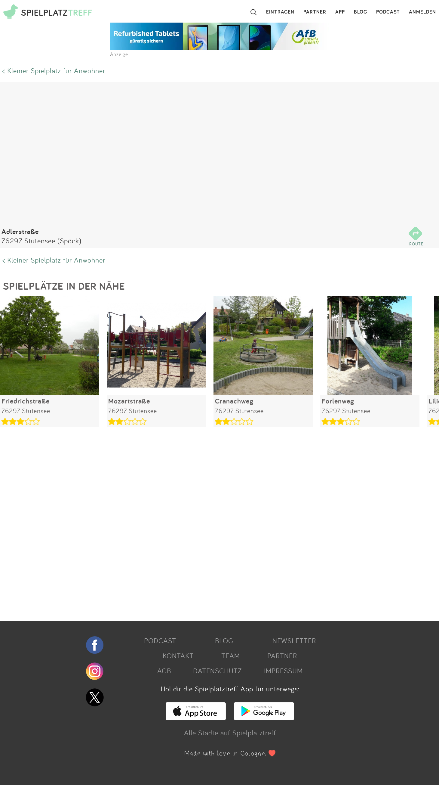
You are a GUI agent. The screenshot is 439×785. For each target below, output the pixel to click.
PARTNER (314, 12)
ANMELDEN (422, 12)
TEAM (230, 655)
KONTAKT (178, 655)
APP (340, 12)
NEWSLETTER (294, 640)
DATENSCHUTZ (217, 670)
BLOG (360, 12)
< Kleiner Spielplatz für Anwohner (53, 70)
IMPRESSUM (283, 670)
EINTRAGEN (280, 12)
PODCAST (388, 12)
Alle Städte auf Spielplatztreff (230, 732)
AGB (164, 670)
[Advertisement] (180, 521)
